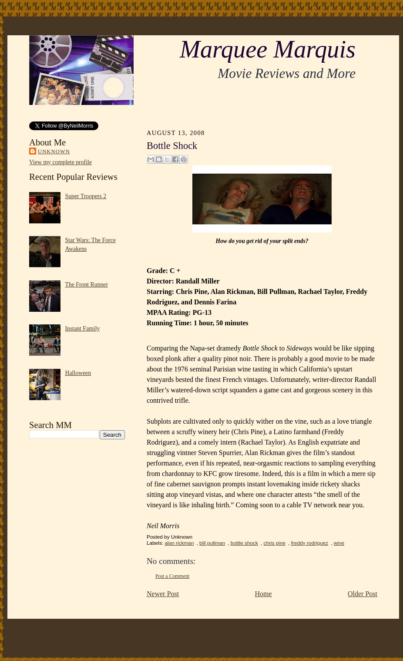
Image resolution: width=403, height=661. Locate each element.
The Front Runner (86, 284)
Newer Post (163, 593)
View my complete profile (60, 162)
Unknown (54, 151)
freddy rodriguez (309, 543)
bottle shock (244, 543)
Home (263, 593)
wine (339, 543)
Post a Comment (172, 576)
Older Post (362, 593)
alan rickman (179, 543)
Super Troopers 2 (86, 196)
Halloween (78, 373)
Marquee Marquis (268, 49)
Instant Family (82, 328)
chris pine (275, 543)
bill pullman (212, 543)
